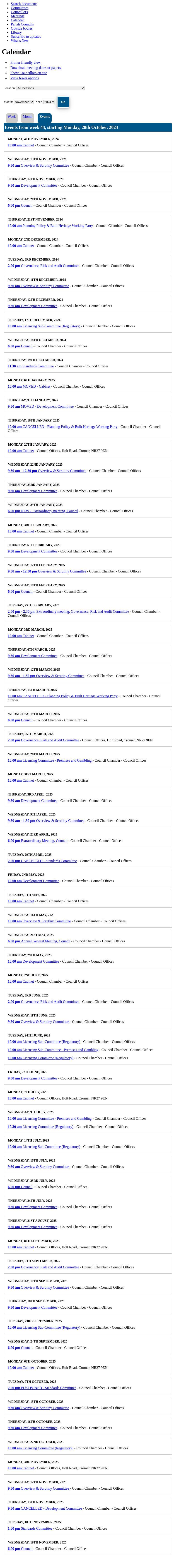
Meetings (17, 16)
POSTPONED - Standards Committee (42, 1388)
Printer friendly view (25, 62)
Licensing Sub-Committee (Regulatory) (44, 326)
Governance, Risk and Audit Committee (43, 266)
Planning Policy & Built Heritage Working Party (50, 226)
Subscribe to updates (26, 36)
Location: (10, 88)
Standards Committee (31, 366)
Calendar (17, 20)
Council (20, 205)
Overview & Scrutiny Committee (38, 165)
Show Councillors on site (28, 73)
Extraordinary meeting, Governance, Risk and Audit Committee (68, 611)
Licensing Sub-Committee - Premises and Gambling (53, 1050)
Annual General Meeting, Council (39, 941)
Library (16, 32)
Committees (19, 8)
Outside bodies (22, 28)
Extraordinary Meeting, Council (38, 841)
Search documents (24, 4)
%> (51, 88)
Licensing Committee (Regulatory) (40, 1058)
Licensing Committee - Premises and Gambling (50, 760)
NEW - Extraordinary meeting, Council (43, 511)
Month (28, 116)
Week (12, 116)
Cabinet (21, 145)
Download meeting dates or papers (35, 68)
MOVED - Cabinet (29, 386)
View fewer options (24, 78)
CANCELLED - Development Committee (45, 1508)
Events (44, 116)
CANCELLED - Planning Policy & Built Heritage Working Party (63, 427)
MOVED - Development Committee (41, 406)
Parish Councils (22, 24)
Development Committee (33, 185)
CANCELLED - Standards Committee (42, 861)
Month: (8, 102)
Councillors (19, 12)
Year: (39, 102)
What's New (20, 41)
